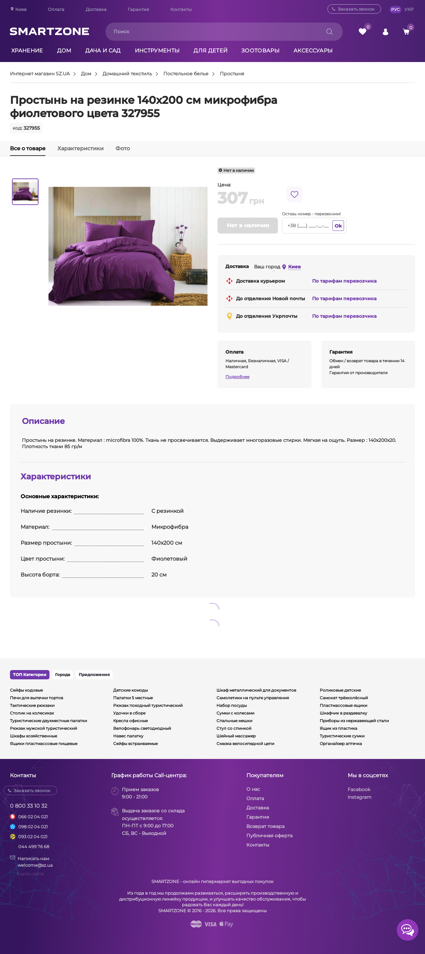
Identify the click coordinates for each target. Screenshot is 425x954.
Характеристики (80, 148)
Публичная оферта (269, 836)
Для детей (210, 50)
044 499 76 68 (33, 846)
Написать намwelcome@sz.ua (31, 861)
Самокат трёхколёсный (344, 697)
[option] (25, 191)
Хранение (27, 50)
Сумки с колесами (235, 713)
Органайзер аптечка (341, 743)
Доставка (96, 9)
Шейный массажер (236, 735)
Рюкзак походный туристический (148, 705)
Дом (64, 50)
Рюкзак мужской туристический (43, 728)
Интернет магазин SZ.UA (40, 74)
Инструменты (157, 50)
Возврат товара (265, 826)
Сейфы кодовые (26, 690)
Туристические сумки (342, 735)
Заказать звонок (356, 9)
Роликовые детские (340, 690)
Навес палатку (128, 735)
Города (62, 674)
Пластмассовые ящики (343, 705)
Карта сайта (30, 873)
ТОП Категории (29, 674)
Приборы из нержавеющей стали (354, 720)
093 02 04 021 (32, 836)
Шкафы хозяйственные (33, 735)
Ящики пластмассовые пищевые (43, 743)
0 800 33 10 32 (28, 806)
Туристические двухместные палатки (48, 720)
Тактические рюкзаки (32, 705)
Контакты (181, 9)
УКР (408, 9)
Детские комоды (130, 690)
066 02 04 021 (33, 816)
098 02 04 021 (33, 826)
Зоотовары (260, 50)
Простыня (232, 74)
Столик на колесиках (32, 713)
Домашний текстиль (127, 74)
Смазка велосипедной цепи (245, 743)
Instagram (360, 797)
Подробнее (237, 376)
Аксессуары (313, 50)
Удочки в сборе (129, 713)
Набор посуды (231, 705)
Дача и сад (103, 50)
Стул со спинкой (233, 728)
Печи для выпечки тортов (36, 697)
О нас (253, 789)
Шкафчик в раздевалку (343, 713)
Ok (338, 226)
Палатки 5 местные (133, 697)
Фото (123, 148)
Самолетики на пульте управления (252, 697)
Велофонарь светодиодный (142, 728)
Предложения (94, 674)
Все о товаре (27, 148)
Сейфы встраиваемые (135, 743)
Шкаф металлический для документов (256, 690)
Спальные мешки (234, 720)
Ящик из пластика (338, 728)
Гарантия (138, 9)
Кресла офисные (130, 720)
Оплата (56, 9)
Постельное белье (186, 74)
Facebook (359, 789)
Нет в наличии (248, 225)
